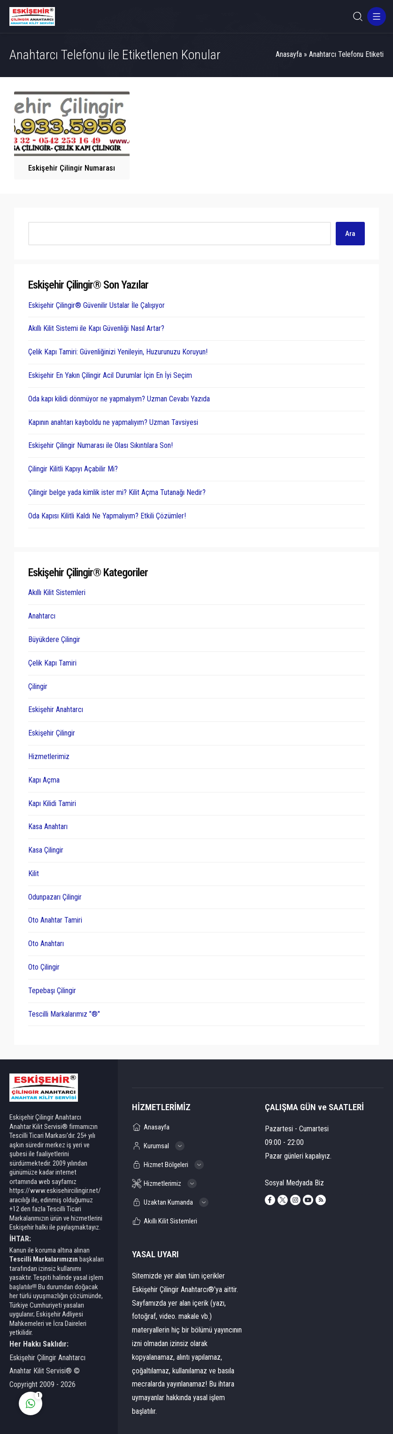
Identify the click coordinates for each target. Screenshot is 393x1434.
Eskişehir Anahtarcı (55, 709)
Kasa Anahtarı (48, 826)
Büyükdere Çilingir (54, 639)
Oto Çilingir (44, 967)
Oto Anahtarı (46, 943)
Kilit (33, 873)
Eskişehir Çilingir (51, 733)
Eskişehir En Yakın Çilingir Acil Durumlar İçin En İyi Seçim (110, 375)
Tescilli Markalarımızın (43, 1259)
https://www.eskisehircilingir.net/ (55, 1190)
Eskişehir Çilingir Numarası (71, 167)
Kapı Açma (44, 780)
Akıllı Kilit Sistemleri (56, 592)
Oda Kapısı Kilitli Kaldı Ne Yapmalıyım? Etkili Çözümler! (107, 515)
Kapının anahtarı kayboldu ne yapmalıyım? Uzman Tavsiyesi (113, 422)
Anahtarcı (41, 615)
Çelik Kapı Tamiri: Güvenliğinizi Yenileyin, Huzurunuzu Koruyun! (118, 351)
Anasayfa (289, 54)
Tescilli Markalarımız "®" (64, 1014)
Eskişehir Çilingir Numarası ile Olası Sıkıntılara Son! (100, 445)
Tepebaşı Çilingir (52, 990)
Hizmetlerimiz (48, 756)
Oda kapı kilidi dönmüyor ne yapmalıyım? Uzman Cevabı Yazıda (119, 398)
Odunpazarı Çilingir (55, 897)
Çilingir (37, 686)
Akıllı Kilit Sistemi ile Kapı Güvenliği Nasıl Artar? (96, 328)
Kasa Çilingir (45, 850)
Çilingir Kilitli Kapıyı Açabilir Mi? (73, 468)
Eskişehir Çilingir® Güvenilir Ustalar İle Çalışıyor (96, 305)
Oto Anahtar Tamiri (55, 920)
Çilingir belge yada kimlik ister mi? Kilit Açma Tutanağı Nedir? (117, 492)
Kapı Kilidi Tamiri (52, 803)
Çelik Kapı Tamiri (52, 662)
